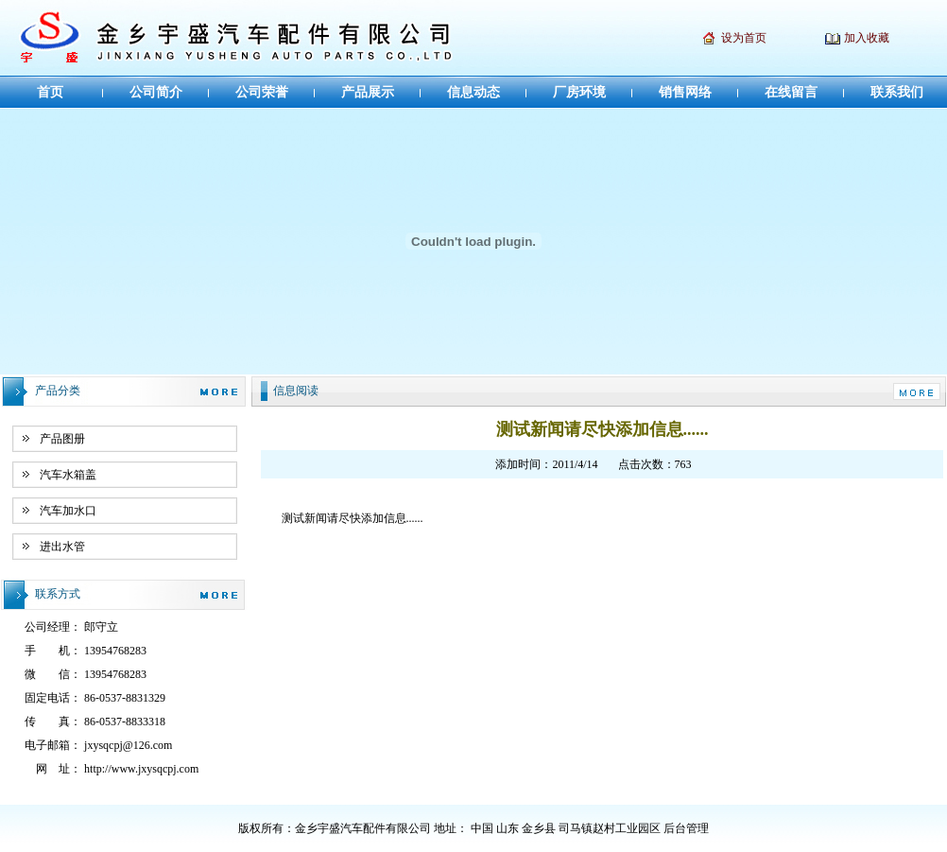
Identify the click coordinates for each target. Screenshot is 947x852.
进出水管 (62, 546)
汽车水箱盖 (68, 474)
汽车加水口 (68, 510)
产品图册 (62, 438)
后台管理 (686, 828)
